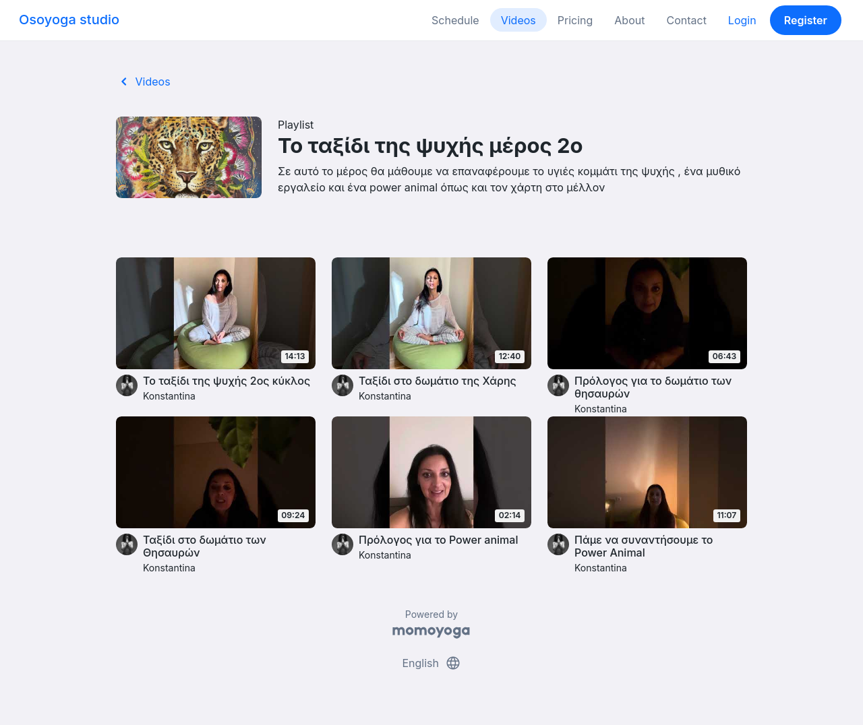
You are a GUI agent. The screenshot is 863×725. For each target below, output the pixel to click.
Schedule (455, 20)
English (431, 663)
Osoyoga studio (69, 19)
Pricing (575, 20)
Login (742, 20)
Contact (686, 20)
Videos (518, 20)
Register (805, 20)
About (629, 20)
